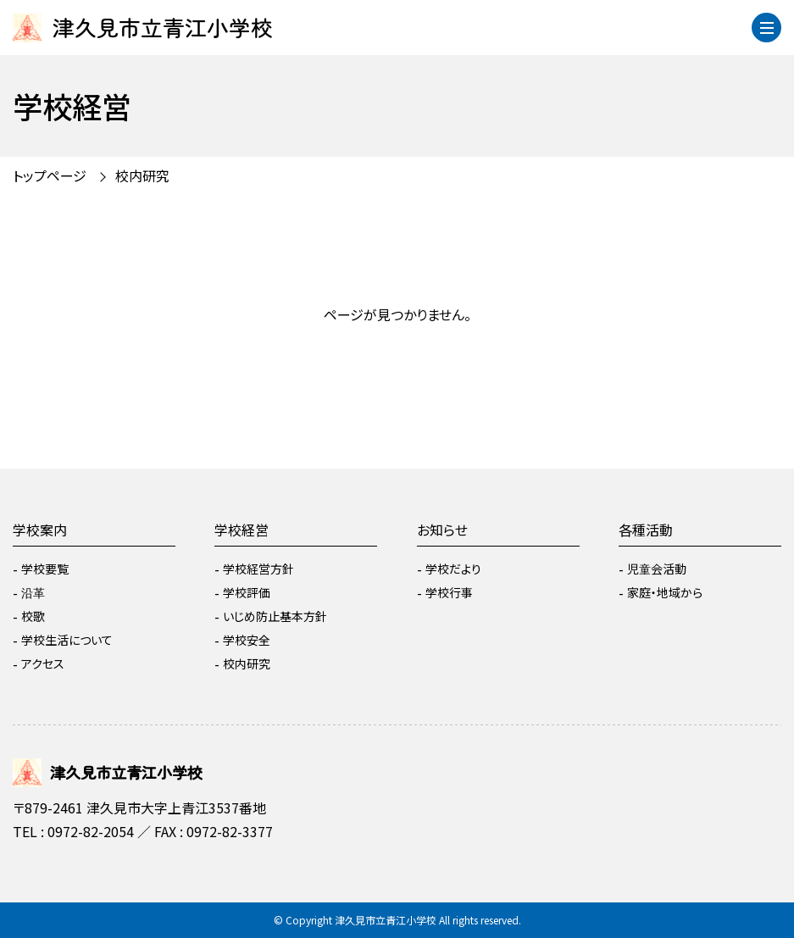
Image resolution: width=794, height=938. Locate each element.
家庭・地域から (664, 592)
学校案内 (40, 529)
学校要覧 (45, 568)
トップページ (49, 175)
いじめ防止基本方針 (275, 616)
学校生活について (67, 639)
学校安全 (246, 639)
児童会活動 (656, 568)
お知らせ (442, 529)
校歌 (33, 616)
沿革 (33, 592)
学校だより (453, 568)
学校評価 (246, 592)
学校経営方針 (258, 568)
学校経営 (241, 529)
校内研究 (142, 175)
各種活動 (646, 529)
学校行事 (449, 592)
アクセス (42, 663)
